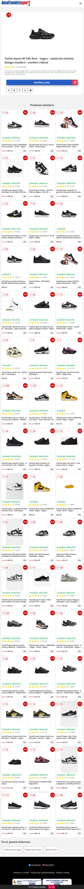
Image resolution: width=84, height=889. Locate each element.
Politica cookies (63, 872)
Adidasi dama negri (12, 849)
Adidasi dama (51, 849)
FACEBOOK (35, 865)
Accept (52, 887)
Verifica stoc (56, 82)
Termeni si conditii (21, 872)
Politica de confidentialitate (43, 872)
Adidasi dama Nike (33, 849)
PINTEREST (48, 865)
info (24, 150)
